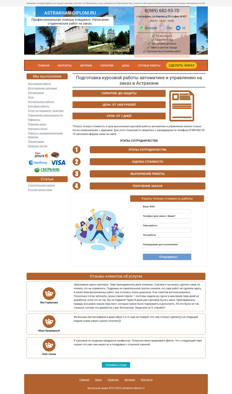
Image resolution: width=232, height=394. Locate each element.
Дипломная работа (39, 83)
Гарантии (106, 65)
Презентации (36, 141)
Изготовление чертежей (42, 88)
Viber (169, 27)
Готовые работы (149, 65)
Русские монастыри (40, 189)
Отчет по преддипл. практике (45, 110)
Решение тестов (37, 146)
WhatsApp (151, 27)
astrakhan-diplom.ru (70, 13)
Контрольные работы (41, 101)
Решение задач (37, 124)
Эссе (31, 97)
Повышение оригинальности (45, 115)
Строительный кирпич (41, 185)
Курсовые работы (38, 106)
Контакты (65, 65)
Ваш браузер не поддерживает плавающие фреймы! (167, 232)
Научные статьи (37, 128)
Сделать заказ (181, 65)
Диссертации (36, 92)
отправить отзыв (116, 364)
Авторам (86, 65)
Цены (125, 65)
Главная (43, 65)
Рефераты (34, 119)
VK (183, 27)
